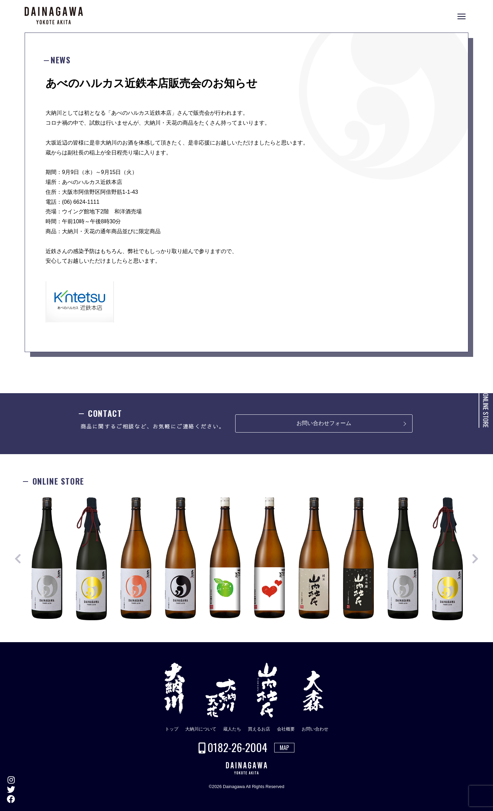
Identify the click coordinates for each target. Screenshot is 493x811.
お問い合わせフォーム (323, 423)
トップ (171, 729)
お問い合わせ (315, 729)
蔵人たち (232, 729)
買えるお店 (259, 729)
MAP (284, 748)
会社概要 (286, 729)
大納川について (200, 729)
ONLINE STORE (486, 410)
